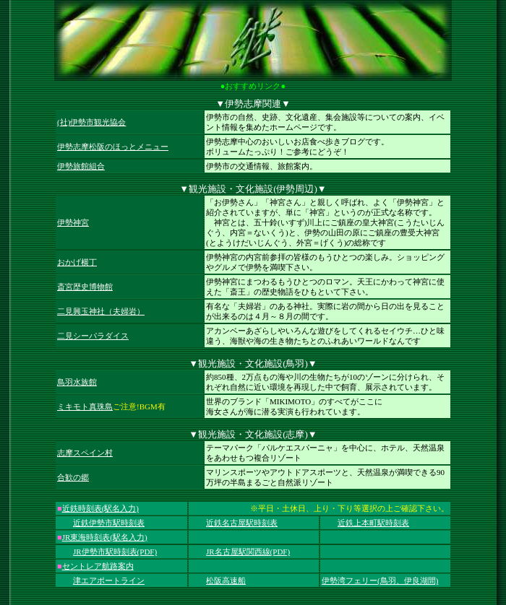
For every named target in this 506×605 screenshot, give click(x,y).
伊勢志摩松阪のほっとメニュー (112, 146)
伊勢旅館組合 (81, 166)
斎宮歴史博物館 (85, 286)
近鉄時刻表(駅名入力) (100, 508)
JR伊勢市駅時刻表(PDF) (115, 551)
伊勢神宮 (73, 222)
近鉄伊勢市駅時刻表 (109, 522)
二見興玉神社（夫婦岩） (101, 311)
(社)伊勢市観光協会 (91, 122)
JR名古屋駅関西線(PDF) (248, 551)
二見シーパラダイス (93, 335)
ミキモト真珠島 (85, 406)
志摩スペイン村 (85, 452)
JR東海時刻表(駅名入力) (104, 537)
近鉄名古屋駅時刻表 (242, 522)
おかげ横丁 (77, 262)
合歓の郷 (73, 477)
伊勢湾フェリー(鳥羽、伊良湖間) (380, 580)
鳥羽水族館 (77, 382)
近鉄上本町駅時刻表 (373, 522)
